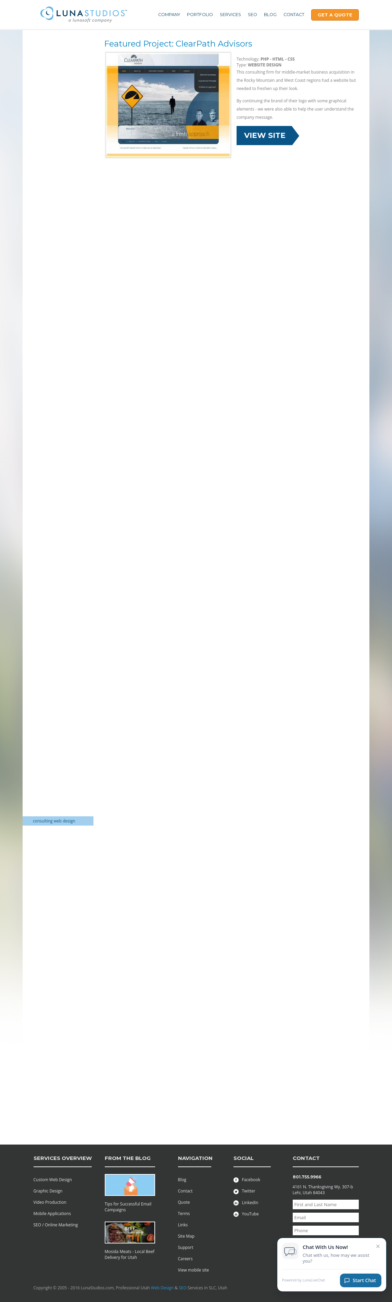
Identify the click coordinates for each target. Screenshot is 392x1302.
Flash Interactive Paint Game (54, 240)
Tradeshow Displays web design (56, 721)
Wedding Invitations (52, 580)
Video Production (50, 1202)
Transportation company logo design (56, 467)
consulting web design (54, 821)
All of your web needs (53, 68)
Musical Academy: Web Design (55, 921)
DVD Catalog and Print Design (54, 540)
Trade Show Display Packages (51, 80)
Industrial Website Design (57, 647)
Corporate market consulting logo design (54, 389)
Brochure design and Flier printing (57, 516)
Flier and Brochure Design (58, 553)
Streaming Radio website (56, 1052)
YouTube (246, 1214)
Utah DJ (40, 675)
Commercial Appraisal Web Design (54, 635)
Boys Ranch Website (52, 684)
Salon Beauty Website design (53, 997)
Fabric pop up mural (52, 1107)
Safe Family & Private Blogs (53, 1128)
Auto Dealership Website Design (56, 611)
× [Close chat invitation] (378, 1247)
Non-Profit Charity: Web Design (55, 936)
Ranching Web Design (53, 967)
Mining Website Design (54, 885)
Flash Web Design (49, 253)
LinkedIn (245, 1202)
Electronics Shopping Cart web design (57, 134)
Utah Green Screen (51, 589)
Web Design (162, 1288)
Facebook (246, 1180)
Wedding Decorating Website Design (52, 706)
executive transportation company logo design (56, 359)
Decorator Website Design (58, 666)
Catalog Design (47, 562)
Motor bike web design (54, 894)
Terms (184, 1213)
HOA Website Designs (53, 1019)
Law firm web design (52, 860)
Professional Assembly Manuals (54, 55)
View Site (265, 135)
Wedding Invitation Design (58, 571)
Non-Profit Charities (52, 480)
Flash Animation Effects (55, 219)
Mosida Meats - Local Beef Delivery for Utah (130, 1254)
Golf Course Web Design (56, 346)
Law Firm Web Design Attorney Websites (53, 848)
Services (230, 14)
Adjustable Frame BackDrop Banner (50, 1064)
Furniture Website (50, 957)
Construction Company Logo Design (55, 319)
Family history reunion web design (54, 751)
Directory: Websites (51, 1043)
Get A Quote (335, 14)
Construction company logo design (54, 304)
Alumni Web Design (51, 1009)
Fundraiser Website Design (51, 775)
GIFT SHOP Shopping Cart (57, 155)
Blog (270, 14)
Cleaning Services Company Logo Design (54, 274)
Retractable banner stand (57, 1116)
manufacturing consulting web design (57, 872)
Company (169, 14)
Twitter (244, 1191)
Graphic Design (48, 1191)
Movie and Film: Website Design (56, 906)
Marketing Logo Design (55, 401)
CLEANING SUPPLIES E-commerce (55, 168)
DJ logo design (46, 146)
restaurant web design (54, 976)
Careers (185, 1259)
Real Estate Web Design (55, 107)
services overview (63, 1158)
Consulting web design (54, 657)
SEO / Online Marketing (56, 1225)
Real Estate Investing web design (57, 833)
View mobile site (193, 1270)
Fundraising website (52, 763)
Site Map (186, 1236)
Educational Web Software (58, 195)
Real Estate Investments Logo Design (55, 437)
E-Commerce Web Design (57, 694)
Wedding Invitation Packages (51, 119)
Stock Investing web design (52, 1031)
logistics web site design (55, 599)
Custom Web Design (53, 1180)
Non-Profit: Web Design (55, 948)
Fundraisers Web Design (56, 787)
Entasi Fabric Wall (49, 1077)
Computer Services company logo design (53, 289)
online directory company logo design (57, 422)
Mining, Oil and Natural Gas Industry (55, 492)
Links (183, 1225)
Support (185, 1247)
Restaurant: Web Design (56, 985)
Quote (184, 1202)
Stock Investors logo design (52, 374)
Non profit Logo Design (55, 410)
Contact (293, 14)
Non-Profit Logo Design (55, 262)
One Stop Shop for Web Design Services (55, 95)
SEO (252, 14)
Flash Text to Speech (52, 228)
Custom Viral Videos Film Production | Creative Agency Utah (56, 1091)
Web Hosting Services (53, 43)
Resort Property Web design (53, 809)
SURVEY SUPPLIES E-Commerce (52, 183)
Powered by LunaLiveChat (303, 1282)
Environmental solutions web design (56, 736)
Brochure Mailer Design (55, 528)
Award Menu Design (52, 504)
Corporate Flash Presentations (48, 207)
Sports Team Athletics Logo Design (53, 452)
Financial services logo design (54, 334)
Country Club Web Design (57, 797)
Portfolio (200, 14)
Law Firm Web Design (53, 623)
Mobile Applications (52, 1213)
